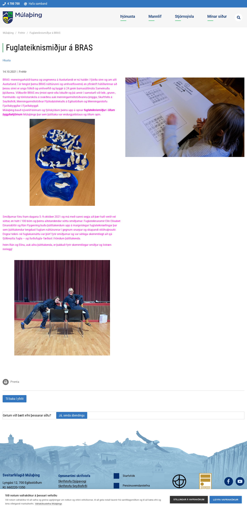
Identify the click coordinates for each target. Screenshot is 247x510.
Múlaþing (8, 32)
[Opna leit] (238, 17)
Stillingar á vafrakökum (188, 499)
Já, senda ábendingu (72, 415)
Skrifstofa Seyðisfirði (72, 486)
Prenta (14, 381)
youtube (240, 481)
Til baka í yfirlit (14, 398)
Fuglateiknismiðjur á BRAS (45, 32)
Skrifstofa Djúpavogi (72, 481)
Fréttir (21, 32)
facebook (228, 481)
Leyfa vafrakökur (225, 499)
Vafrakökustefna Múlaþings (48, 503)
